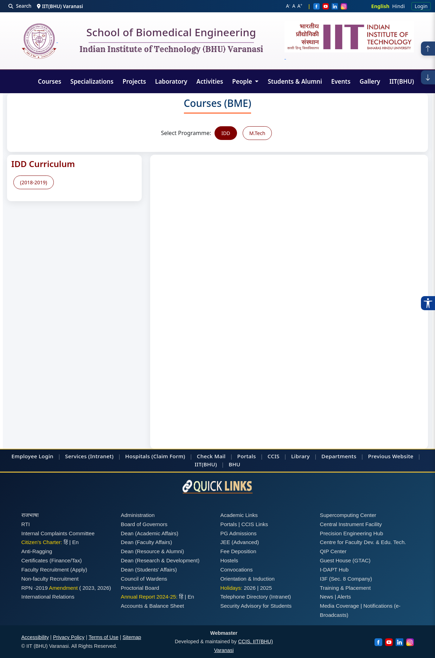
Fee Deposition (238, 551)
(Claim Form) (168, 456)
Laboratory (171, 81)
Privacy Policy (69, 637)
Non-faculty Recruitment (50, 579)
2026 (103, 588)
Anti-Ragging (36, 551)
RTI (25, 524)
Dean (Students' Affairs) (149, 570)
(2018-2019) (33, 182)
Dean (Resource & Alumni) (152, 551)
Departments (338, 456)
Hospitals (137, 456)
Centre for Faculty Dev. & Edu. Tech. (363, 542)
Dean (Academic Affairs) (149, 533)
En (75, 542)
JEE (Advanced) (239, 542)
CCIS (274, 456)
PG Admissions (238, 533)
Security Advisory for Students (256, 606)
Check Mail (211, 456)
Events (341, 81)
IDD (225, 133)
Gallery (370, 81)
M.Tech (257, 133)
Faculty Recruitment (45, 570)
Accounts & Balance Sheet (152, 606)
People (243, 81)
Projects (134, 81)
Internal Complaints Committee (58, 533)
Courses (49, 81)
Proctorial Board (140, 588)
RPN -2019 (34, 588)
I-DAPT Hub (334, 570)
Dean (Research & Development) (160, 560)
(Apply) (78, 570)
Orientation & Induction (247, 579)
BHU (234, 464)
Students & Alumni (295, 81)
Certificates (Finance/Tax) (51, 560)
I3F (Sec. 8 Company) (346, 579)
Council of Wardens (144, 579)
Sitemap (131, 637)
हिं (66, 542)
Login (421, 6)
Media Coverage (339, 606)
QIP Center (333, 551)
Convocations (236, 570)
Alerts (344, 597)
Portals (246, 456)
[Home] (39, 41)
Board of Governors (144, 524)
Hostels (229, 560)
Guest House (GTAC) (345, 560)
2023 (88, 588)
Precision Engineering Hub (351, 533)
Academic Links (239, 515)
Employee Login (32, 456)
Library (300, 456)
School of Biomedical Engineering (171, 33)
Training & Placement (345, 588)
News (326, 597)
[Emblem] (349, 41)
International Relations (48, 597)
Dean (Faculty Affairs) (146, 542)
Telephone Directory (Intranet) (255, 597)
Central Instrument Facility (351, 524)
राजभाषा (30, 515)
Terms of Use (104, 637)
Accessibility (35, 637)
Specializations (91, 81)
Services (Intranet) (89, 456)
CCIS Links (254, 524)
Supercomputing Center (348, 515)
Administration (138, 515)
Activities (210, 81)
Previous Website (391, 456)
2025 (266, 588)
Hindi (398, 6)
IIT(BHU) (401, 81)
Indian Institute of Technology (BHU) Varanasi (171, 49)
